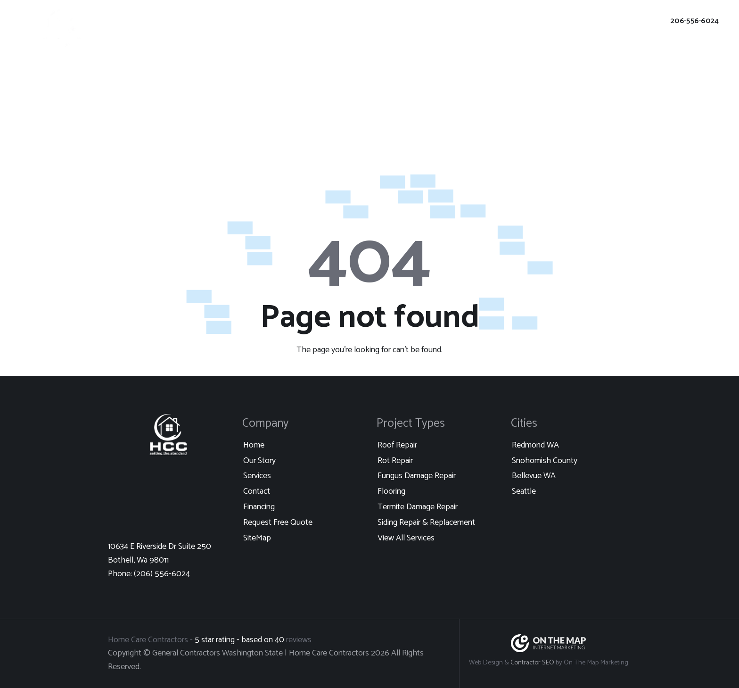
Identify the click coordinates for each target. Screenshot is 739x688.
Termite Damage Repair (418, 507)
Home (253, 445)
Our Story (341, 21)
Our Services (189, 21)
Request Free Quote (611, 21)
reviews (299, 640)
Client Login (495, 21)
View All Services (406, 538)
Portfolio (240, 21)
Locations (287, 21)
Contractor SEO (532, 662)
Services (257, 476)
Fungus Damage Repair (417, 476)
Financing (450, 21)
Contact (411, 21)
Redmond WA (535, 445)
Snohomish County (544, 461)
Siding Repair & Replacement (426, 522)
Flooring (391, 491)
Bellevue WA (534, 476)
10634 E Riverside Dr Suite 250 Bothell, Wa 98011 (159, 553)
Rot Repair (395, 461)
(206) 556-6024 (162, 574)
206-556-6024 (694, 21)
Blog (380, 21)
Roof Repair (397, 445)
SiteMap (257, 538)
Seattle (524, 491)
